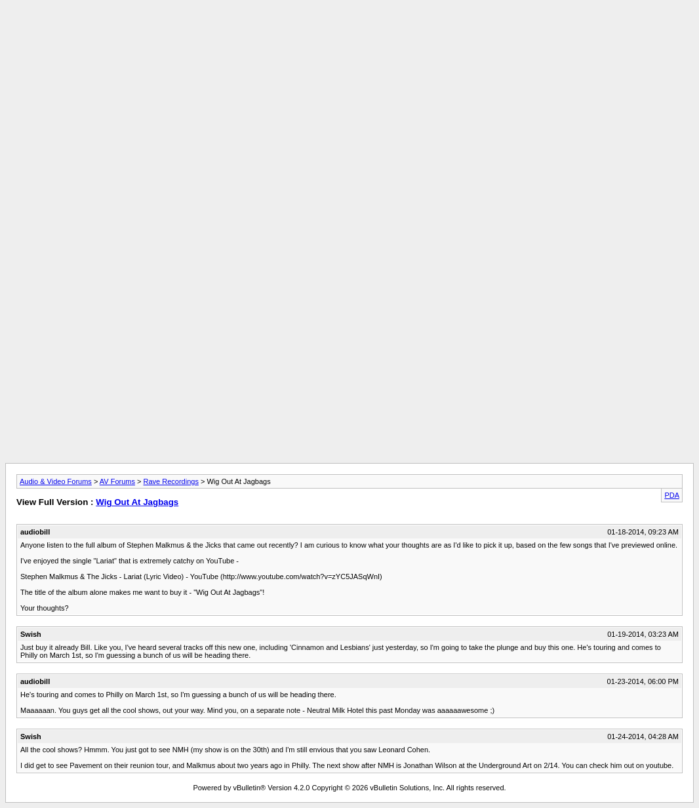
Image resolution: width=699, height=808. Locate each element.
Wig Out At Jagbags (137, 502)
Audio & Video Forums (56, 481)
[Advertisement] (349, 34)
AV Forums (117, 481)
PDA (671, 495)
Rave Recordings (171, 481)
